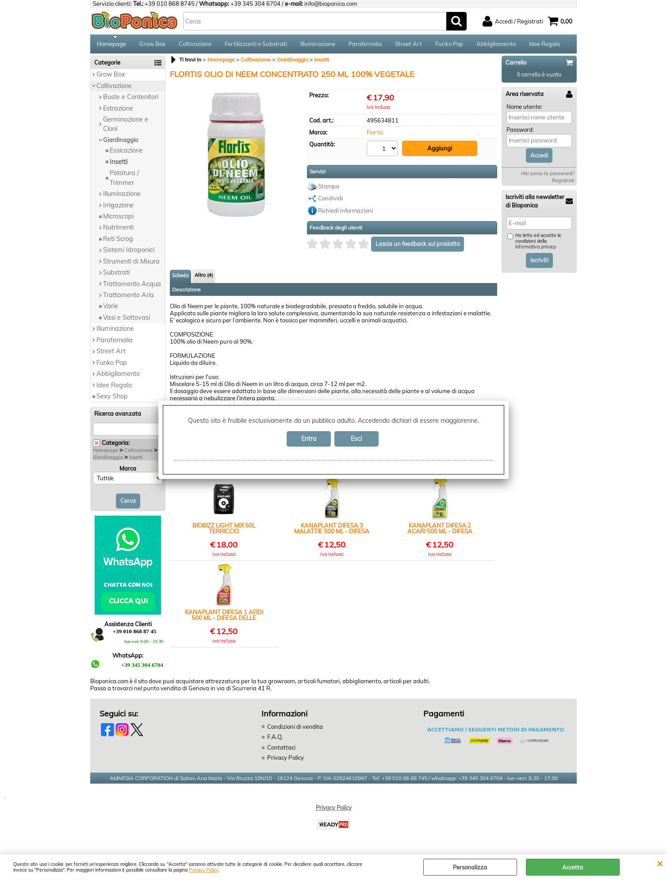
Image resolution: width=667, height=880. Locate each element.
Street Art (408, 45)
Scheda (180, 278)
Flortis (375, 135)
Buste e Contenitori (130, 100)
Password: (520, 132)
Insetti (118, 164)
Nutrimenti (118, 230)
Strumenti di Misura (131, 264)
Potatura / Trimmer (124, 180)
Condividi (330, 200)
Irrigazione (118, 208)
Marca (127, 471)
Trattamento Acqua (132, 287)
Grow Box (152, 45)
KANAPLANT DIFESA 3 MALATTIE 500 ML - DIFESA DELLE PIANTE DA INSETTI (331, 530)
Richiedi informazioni (345, 212)
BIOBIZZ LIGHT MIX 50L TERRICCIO (223, 530)
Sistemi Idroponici (128, 253)
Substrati (116, 275)
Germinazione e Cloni (125, 127)
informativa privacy (535, 250)
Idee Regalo (544, 45)
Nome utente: (524, 109)
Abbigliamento (496, 45)
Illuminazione (317, 45)
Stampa (328, 188)
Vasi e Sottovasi (126, 321)
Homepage (111, 45)
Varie (110, 309)
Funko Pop (449, 45)
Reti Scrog (118, 241)
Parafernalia (365, 45)
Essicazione (126, 153)
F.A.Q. (275, 739)
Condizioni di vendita (295, 729)
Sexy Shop (112, 399)
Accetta (572, 867)
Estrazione (118, 111)
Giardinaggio (120, 142)
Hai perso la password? (548, 176)
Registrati (563, 183)
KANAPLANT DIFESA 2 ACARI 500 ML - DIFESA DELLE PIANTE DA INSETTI (439, 530)
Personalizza (470, 867)
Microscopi (118, 219)
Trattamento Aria (128, 298)
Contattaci (281, 750)
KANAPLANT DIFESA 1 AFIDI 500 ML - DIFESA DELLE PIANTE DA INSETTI (224, 617)
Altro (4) (204, 277)
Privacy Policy (203, 870)
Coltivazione (195, 45)
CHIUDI (660, 863)
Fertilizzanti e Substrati (256, 45)
